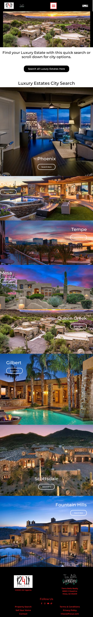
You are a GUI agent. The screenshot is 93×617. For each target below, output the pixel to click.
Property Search (23, 606)
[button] (53, 5)
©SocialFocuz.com (70, 614)
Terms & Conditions (70, 606)
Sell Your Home (23, 610)
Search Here (46, 167)
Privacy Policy (70, 610)
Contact (23, 614)
